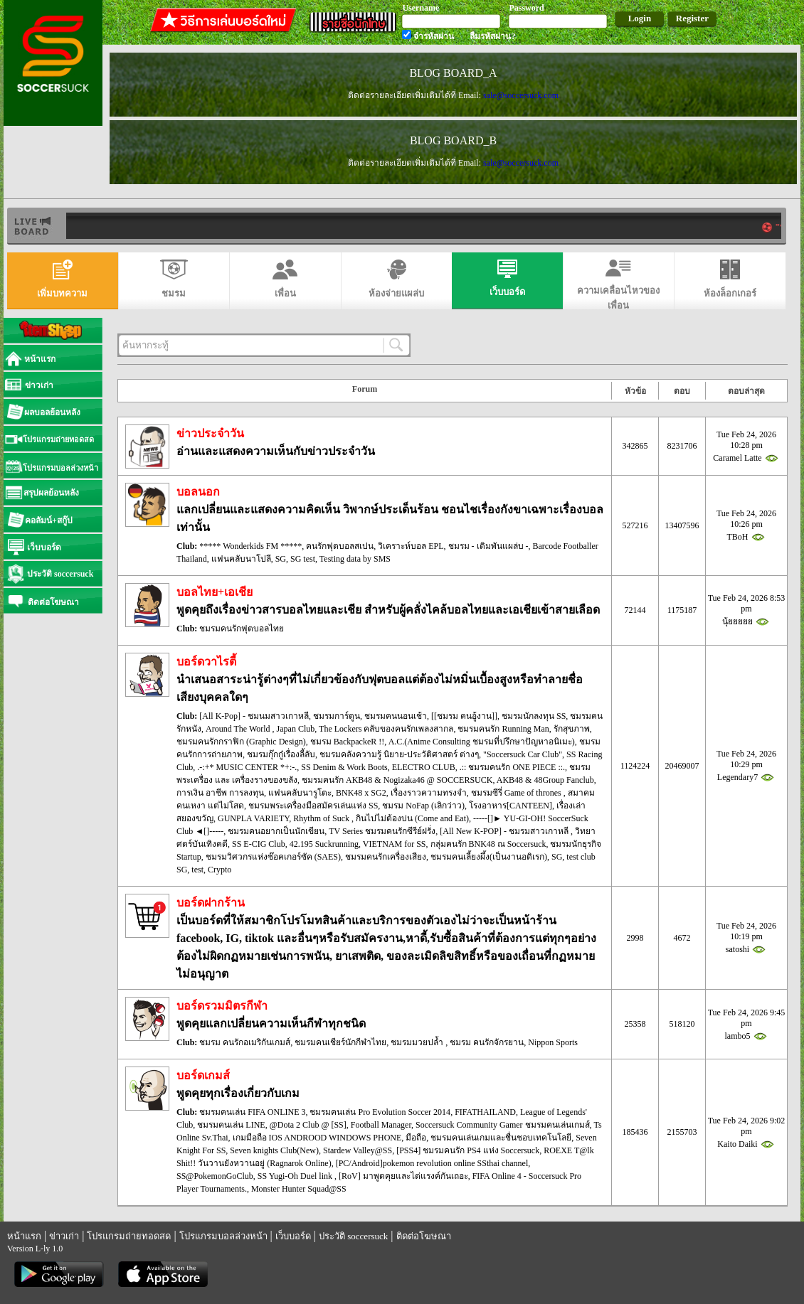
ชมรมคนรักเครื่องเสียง (385, 857)
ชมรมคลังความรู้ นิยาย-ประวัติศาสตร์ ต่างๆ (399, 754)
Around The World (239, 729)
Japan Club (296, 729)
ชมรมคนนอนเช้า (395, 716)
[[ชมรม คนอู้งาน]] (464, 716)
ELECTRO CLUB (423, 767)
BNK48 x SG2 (361, 793)
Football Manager (381, 1125)
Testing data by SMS (355, 559)
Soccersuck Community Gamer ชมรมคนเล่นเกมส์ (503, 1125)
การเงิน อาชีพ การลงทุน (220, 793)
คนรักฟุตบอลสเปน (340, 546)
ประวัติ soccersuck (353, 1236)
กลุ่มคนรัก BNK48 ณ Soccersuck (488, 844)
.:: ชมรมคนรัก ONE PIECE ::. (512, 767)
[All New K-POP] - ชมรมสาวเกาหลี (505, 831)
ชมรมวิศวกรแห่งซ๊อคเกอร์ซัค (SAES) (273, 857)
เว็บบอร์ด (293, 1236)
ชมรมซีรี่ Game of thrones (517, 793)
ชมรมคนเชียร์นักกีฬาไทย (340, 1042)
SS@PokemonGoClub (214, 1176)
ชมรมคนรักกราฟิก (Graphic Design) (241, 742)
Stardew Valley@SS (357, 1150)
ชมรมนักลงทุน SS (534, 716)
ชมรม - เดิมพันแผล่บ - (488, 546)
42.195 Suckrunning (324, 844)
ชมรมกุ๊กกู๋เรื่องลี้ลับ (281, 754)
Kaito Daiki (737, 1144)
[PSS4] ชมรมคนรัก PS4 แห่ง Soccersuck (467, 1150)
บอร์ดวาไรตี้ (206, 662)
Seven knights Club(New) (274, 1150)
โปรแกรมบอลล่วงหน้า (223, 1236)
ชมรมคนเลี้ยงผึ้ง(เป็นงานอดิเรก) (488, 857)
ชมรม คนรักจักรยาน (487, 1042)
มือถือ (416, 1138)
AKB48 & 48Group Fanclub (545, 780)
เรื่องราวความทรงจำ (429, 793)
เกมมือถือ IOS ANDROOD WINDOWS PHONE (317, 1138)
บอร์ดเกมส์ (203, 1075)
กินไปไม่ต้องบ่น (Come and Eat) (412, 818)
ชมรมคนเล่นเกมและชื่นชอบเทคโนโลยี (500, 1138)
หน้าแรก (24, 1236)
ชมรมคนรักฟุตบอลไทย (241, 629)
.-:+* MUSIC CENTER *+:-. (247, 767)
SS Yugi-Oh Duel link (296, 1176)
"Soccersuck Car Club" (522, 754)
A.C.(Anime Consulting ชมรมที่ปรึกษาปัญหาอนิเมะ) (481, 742)
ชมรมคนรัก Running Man (503, 729)
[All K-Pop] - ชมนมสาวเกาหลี (254, 716)
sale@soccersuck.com (521, 95)
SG (280, 559)
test (197, 870)
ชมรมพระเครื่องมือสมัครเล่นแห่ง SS (313, 806)
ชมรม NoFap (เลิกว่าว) (423, 806)
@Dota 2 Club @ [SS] (308, 1125)
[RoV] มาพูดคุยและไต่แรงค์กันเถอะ (403, 1176)
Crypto (219, 870)
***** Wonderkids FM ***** (250, 546)
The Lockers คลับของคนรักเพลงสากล (386, 729)
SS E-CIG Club (258, 844)
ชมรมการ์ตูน (336, 716)
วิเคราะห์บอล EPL (410, 546)
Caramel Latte (737, 458)
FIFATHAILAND (485, 1112)
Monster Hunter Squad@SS (299, 1189)
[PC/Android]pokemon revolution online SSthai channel (432, 1163)
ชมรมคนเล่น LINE (231, 1125)
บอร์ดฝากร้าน (210, 903)
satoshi (737, 949)
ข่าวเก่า (64, 1236)
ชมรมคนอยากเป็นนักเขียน (276, 831)
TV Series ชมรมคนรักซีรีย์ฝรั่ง (382, 831)
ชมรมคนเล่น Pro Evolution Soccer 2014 (380, 1112)
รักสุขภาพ (572, 729)
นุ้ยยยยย (737, 621)
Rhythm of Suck (322, 818)
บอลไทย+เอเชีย (214, 592)
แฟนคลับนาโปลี (241, 559)
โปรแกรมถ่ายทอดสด (129, 1236)
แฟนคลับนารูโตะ (300, 793)
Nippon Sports (553, 1042)
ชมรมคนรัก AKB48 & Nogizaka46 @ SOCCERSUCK (397, 780)
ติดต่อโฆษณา (423, 1236)
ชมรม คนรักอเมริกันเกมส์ (244, 1042)
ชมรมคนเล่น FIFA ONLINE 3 (252, 1112)
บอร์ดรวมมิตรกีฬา (222, 1006)
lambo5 (738, 1036)
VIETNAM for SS (394, 844)
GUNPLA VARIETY (253, 818)
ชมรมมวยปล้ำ (418, 1042)
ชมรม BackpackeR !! (347, 742)
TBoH (738, 537)
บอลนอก (198, 492)
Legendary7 (737, 777)
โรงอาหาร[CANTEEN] (510, 806)
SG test (302, 559)
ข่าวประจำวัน (210, 433)
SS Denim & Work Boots (344, 767)
